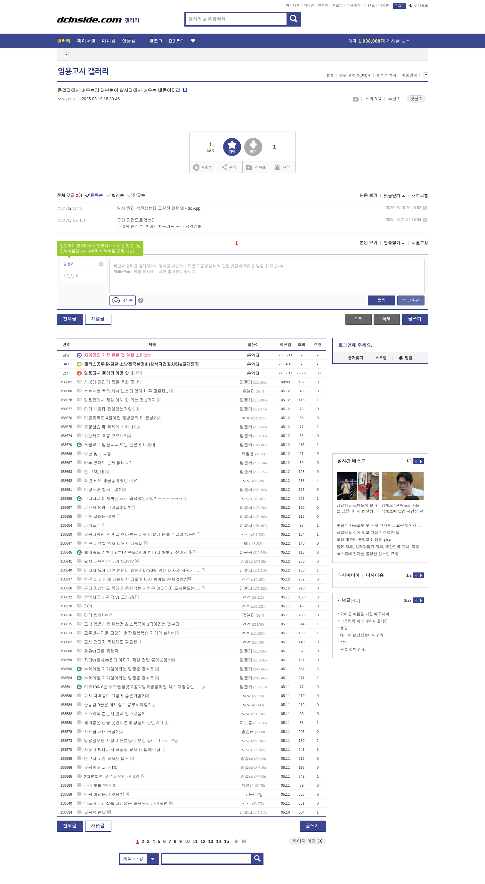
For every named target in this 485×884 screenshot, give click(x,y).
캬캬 (84, 606)
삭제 (425, 208)
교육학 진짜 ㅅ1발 (97, 767)
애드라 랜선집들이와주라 (362, 635)
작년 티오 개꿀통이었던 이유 (107, 480)
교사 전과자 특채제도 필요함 (107, 642)
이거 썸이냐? (92, 615)
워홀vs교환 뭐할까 (97, 651)
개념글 (98, 318)
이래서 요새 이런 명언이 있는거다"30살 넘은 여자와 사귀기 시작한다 (138, 570)
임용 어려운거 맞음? (99, 794)
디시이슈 (375, 575)
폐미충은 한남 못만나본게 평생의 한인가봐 (120, 722)
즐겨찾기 (355, 358)
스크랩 (355, 99)
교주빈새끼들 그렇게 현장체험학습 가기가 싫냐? (125, 633)
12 (203, 841)
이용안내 (409, 75)
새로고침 (420, 195)
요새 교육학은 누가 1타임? (105, 561)
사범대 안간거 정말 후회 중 (105, 382)
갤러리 (64, 41)
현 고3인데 (90, 471)
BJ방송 (176, 41)
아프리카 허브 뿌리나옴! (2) (364, 621)
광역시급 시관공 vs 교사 (103, 597)
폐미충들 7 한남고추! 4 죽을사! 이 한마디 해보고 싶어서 (132, 552)
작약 (344, 642)
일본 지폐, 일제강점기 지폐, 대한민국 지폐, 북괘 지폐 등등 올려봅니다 (380, 547)
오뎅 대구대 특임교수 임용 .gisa (364, 540)
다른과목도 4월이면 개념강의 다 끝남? (116, 418)
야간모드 (418, 6)
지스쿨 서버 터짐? (97, 731)
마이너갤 (293, 5)
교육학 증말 (91, 812)
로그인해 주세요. (355, 345)
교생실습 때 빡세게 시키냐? (106, 427)
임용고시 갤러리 (83, 71)
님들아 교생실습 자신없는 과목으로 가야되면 (122, 803)
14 (218, 841)
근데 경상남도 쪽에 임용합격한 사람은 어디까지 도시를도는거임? (138, 588)
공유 (229, 167)
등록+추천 (410, 300)
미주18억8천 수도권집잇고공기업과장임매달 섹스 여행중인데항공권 (138, 687)
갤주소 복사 (386, 75)
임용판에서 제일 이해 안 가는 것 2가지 (116, 400)
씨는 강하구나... (354, 649)
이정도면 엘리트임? (99, 489)
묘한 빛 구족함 (94, 453)
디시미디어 (348, 575)
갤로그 (337, 5)
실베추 (203, 167)
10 (187, 841)
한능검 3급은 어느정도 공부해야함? (113, 704)
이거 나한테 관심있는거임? (105, 409)
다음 (237, 841)
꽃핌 (344, 628)
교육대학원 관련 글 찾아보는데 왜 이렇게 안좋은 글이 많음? (136, 534)
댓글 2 (416, 98)
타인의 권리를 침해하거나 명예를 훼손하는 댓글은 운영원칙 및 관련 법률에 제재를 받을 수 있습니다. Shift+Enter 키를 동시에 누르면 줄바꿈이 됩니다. (200, 269)
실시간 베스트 (351, 461)
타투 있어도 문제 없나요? (104, 462)
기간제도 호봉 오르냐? (101, 436)
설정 (330, 75)
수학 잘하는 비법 (96, 516)
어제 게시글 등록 (379, 41)
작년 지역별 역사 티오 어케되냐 (109, 543)
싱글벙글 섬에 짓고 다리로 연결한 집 (368, 533)
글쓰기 (415, 318)
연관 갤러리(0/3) (355, 75)
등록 (381, 300)
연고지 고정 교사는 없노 (103, 758)
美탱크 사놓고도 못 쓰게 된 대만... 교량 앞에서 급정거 (380, 525)
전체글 (70, 318)
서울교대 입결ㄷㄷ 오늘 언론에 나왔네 (116, 444)
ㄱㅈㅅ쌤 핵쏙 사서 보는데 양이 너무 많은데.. (122, 391)
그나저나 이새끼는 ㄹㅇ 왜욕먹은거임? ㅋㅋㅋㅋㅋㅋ (129, 498)
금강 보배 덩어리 (96, 785)
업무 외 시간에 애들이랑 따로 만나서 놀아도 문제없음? (131, 579)
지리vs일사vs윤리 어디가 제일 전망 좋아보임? (123, 660)
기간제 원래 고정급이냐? (103, 507)
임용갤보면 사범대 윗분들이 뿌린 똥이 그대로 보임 (127, 740)
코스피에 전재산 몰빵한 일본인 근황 (368, 554)
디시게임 (353, 5)
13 (211, 841)
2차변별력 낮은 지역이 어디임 (108, 776)
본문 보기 (368, 195)
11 (195, 841)
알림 (405, 358)
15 (226, 841)
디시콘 (384, 5)
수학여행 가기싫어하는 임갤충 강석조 (115, 669)
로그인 (399, 6)
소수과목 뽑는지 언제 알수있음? (110, 713)
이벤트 (369, 5)
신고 (282, 167)
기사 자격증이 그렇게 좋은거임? (110, 695)
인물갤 (323, 5)
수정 (358, 318)
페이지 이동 (308, 841)
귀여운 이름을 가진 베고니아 (365, 614)
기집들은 (89, 525)
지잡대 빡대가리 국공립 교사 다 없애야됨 (118, 749)
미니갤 (308, 5)
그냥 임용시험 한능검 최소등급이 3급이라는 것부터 (128, 624)
